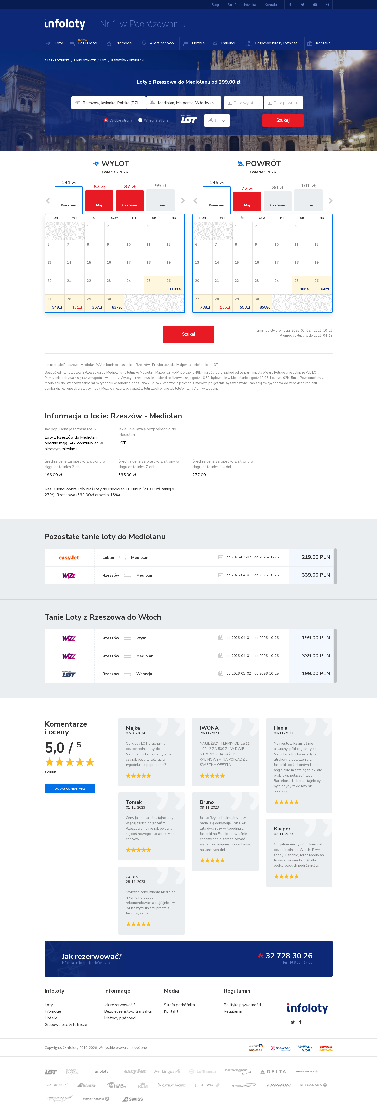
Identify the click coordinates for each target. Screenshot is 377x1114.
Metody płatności (120, 1018)
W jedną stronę (153, 120)
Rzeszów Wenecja (127, 673)
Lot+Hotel (87, 41)
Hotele (198, 43)
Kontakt (322, 43)
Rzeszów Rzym (124, 638)
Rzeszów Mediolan (128, 656)
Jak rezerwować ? (119, 1005)
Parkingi (227, 43)
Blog (215, 4)
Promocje (123, 43)
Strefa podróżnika (242, 4)
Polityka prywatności (242, 1005)
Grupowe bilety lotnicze (276, 43)
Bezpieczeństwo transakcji (128, 1011)
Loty (58, 43)
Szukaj (283, 120)
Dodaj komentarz (70, 789)
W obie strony (118, 120)
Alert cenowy (157, 43)
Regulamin (233, 1011)
